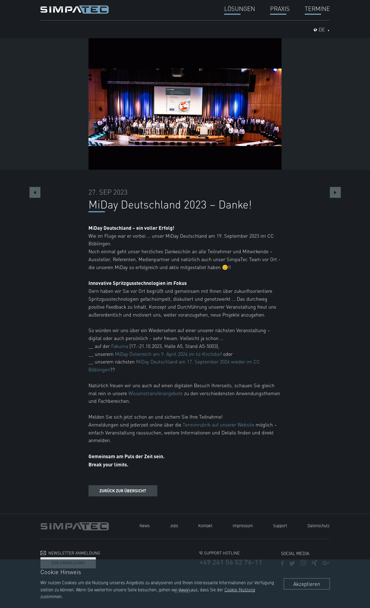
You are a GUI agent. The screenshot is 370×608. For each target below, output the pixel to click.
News (145, 525)
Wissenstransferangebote (155, 393)
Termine (317, 8)
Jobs (174, 525)
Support (280, 525)
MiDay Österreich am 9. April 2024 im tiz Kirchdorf (168, 353)
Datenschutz (318, 525)
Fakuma (119, 345)
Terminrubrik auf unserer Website (218, 424)
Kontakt (205, 525)
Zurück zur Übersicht (122, 490)
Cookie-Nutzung (239, 589)
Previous (34, 192)
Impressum (243, 525)
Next (335, 192)
